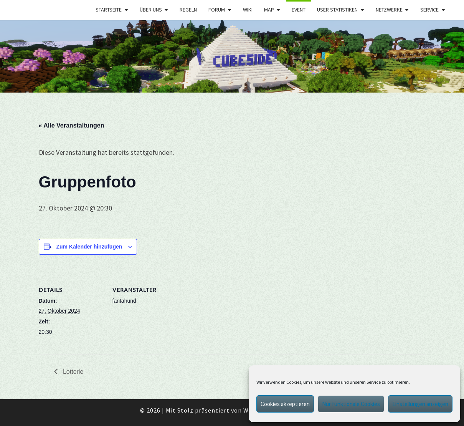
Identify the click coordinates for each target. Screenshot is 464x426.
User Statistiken (337, 9)
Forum (216, 9)
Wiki (248, 9)
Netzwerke (389, 9)
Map (269, 9)
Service (429, 9)
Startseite (109, 9)
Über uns (151, 9)
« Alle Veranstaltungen (71, 125)
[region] (232, 56)
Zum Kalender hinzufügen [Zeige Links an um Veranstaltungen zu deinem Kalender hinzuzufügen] (89, 247)
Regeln (188, 9)
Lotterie (72, 371)
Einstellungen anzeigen (420, 404)
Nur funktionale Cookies (351, 404)
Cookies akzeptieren (285, 404)
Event (298, 9)
